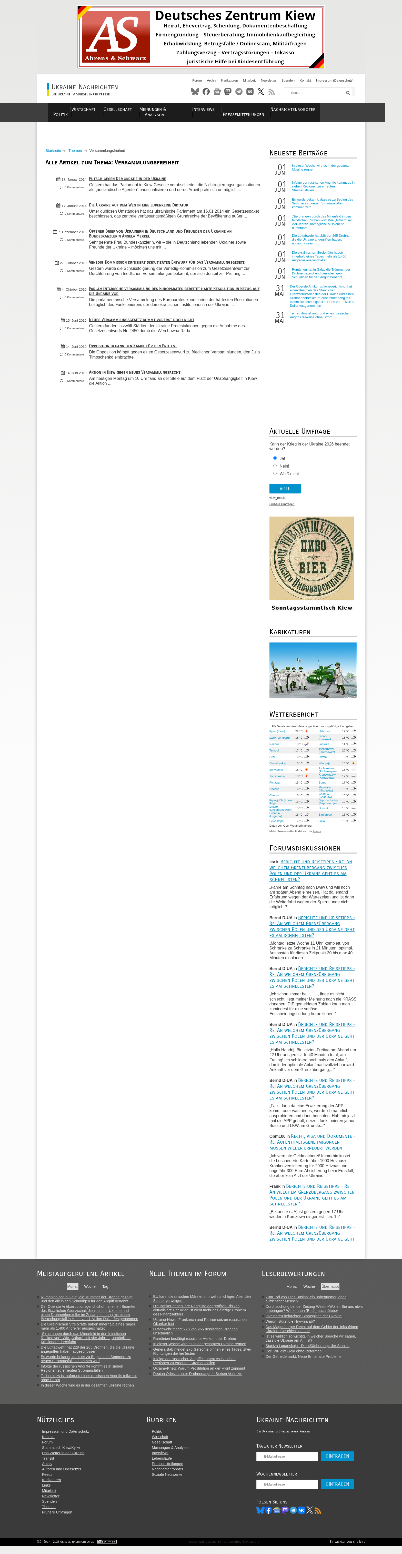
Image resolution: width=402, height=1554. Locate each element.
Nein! (283, 469)
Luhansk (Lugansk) (275, 817)
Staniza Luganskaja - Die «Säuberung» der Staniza (309, 1348)
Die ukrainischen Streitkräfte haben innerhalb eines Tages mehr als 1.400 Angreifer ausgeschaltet (318, 259)
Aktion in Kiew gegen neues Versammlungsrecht (136, 389)
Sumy (321, 785)
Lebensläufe (165, 1465)
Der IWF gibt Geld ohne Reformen (295, 1354)
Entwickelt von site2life (347, 1550)
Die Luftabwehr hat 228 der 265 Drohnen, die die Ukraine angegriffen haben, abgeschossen (321, 242)
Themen (77, 153)
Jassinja (323, 746)
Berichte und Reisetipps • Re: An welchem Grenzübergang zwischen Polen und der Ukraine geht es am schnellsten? (310, 873)
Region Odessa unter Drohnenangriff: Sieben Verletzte (198, 1376)
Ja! (281, 461)
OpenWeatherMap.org (297, 828)
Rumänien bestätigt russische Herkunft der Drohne (195, 1341)
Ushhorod (324, 733)
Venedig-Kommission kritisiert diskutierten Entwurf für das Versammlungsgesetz (168, 274)
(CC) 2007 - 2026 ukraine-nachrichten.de (65, 1550)
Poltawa (274, 785)
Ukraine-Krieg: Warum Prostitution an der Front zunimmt (200, 1371)
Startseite (55, 153)
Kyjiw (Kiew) (276, 733)
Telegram (239, 91)
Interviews (225, 109)
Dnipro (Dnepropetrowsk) (280, 811)
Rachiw (273, 746)
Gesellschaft (131, 109)
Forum (197, 80)
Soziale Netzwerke (170, 1482)
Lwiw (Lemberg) (279, 740)
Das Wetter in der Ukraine (63, 1460)
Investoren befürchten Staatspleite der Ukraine (305, 1319)
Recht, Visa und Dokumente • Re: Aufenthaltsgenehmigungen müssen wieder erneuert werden (311, 1144)
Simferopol (324, 817)
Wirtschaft (95, 109)
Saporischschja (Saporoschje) (327, 804)
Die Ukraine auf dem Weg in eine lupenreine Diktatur (140, 212)
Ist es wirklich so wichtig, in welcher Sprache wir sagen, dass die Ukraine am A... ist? (312, 1341)
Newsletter (268, 80)
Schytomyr (275, 772)
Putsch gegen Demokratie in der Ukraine (129, 181)
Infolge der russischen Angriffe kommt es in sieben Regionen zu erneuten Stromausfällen (322, 189)
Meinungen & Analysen (180, 109)
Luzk (272, 759)
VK (309, 1517)
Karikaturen (229, 80)
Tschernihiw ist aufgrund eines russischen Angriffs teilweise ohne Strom (319, 318)
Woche (90, 1289)
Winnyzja (323, 765)
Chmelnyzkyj (277, 765)
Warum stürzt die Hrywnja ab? (292, 1324)
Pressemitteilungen (268, 109)
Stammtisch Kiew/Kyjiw (61, 1455)
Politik (65, 109)
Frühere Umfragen (281, 507)
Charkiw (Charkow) (324, 798)
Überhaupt (331, 1289)
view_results (277, 500)
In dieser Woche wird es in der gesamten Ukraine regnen (87, 1388)
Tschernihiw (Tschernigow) (327, 772)
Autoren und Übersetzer (61, 1476)
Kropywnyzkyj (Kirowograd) (326, 779)
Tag (105, 1289)
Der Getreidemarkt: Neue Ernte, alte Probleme (305, 1359)
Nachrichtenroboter (322, 109)
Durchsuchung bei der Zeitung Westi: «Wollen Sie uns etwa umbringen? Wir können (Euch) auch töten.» (316, 1311)
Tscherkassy (277, 778)
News (217, 91)
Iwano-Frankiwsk (324, 740)
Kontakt (305, 80)
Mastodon (228, 91)
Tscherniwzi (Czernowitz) (326, 753)
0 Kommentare (76, 190)
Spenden (288, 80)
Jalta (321, 823)
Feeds (47, 1482)
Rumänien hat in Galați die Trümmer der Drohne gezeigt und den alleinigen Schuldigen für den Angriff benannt (320, 276)
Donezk (322, 810)
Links (46, 1492)
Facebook (206, 91)
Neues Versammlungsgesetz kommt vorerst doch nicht (143, 337)
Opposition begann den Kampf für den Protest (134, 363)
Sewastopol (276, 823)
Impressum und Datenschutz (65, 1439)
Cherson (274, 797)
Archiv (211, 80)
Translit (48, 1465)
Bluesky (195, 91)
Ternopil (274, 753)
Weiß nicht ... (291, 476)
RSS (272, 91)
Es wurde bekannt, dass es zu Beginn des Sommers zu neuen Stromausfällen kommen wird (321, 206)
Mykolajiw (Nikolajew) (325, 791)
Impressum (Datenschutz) (335, 80)
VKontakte (250, 91)
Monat (72, 1289)
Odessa (274, 791)
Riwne (322, 759)
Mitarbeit (249, 80)
